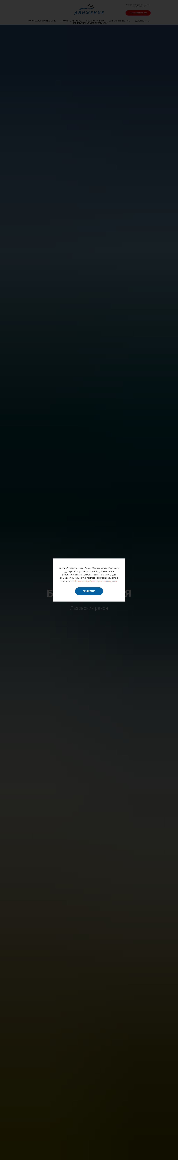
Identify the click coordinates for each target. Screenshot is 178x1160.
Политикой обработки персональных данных (95, 581)
